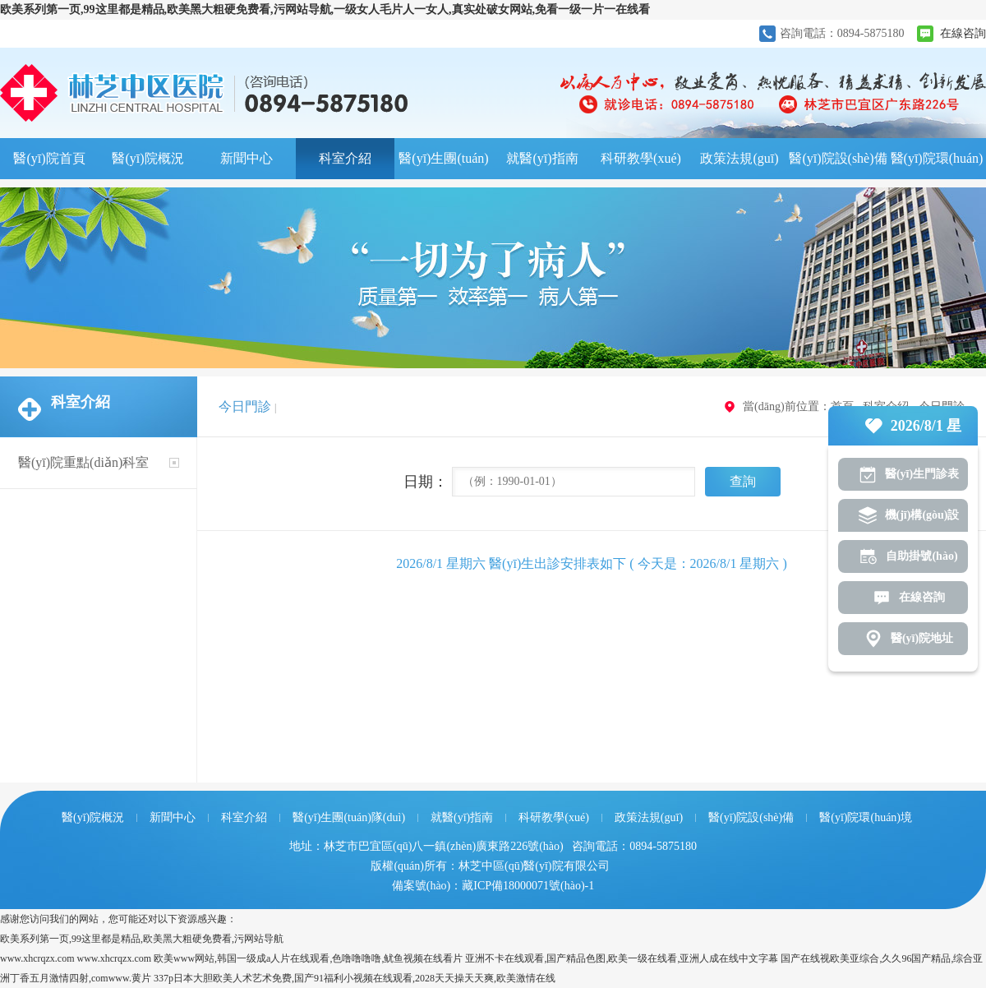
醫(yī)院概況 (147, 158)
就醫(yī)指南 (542, 158)
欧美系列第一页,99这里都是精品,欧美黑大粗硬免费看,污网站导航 (141, 938)
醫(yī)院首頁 (49, 158)
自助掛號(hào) (921, 556)
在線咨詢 (963, 33)
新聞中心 (246, 158)
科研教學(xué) (641, 158)
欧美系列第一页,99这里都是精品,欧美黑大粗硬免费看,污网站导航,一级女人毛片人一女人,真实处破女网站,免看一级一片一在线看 (325, 9)
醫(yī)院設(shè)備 (838, 158)
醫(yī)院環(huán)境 (937, 165)
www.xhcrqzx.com (37, 958)
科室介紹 (345, 158)
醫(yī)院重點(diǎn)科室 (83, 462)
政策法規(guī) (739, 158)
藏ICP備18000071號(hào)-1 (528, 886)
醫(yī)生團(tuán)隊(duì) (443, 165)
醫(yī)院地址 (922, 638)
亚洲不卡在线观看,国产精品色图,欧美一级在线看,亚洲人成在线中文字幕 (621, 958)
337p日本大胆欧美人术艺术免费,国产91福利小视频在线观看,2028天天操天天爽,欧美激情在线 (354, 978)
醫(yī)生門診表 (922, 474)
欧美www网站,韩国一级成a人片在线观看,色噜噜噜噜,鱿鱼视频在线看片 (308, 958)
